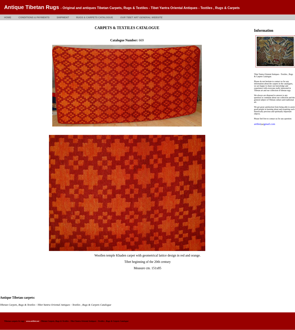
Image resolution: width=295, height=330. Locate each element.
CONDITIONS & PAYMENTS (33, 17)
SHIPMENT (63, 17)
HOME (7, 17)
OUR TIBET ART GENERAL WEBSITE (141, 17)
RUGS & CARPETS (94, 17)
